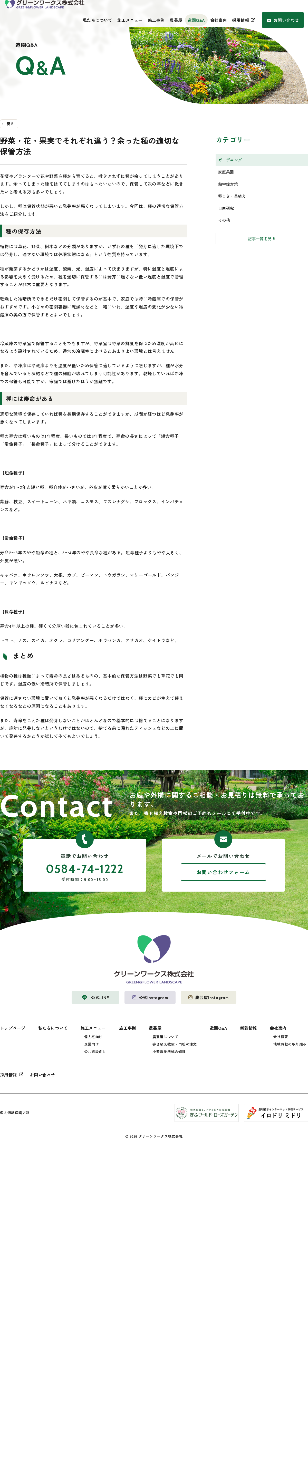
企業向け (91, 1044)
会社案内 (218, 20)
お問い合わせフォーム (223, 871)
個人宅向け (93, 1036)
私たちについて (97, 20)
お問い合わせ (286, 20)
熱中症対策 (228, 183)
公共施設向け (95, 1051)
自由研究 (226, 207)
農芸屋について (165, 1036)
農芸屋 (176, 20)
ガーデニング (230, 159)
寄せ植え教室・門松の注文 (174, 1044)
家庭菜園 (226, 171)
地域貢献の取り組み (290, 1044)
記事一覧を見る (262, 238)
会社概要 (280, 1036)
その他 (224, 220)
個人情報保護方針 (15, 1112)
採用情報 (240, 20)
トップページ (12, 1028)
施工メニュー (130, 20)
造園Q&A (196, 20)
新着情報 (248, 1028)
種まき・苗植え (232, 195)
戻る (10, 123)
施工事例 (156, 20)
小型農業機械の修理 (169, 1051)
